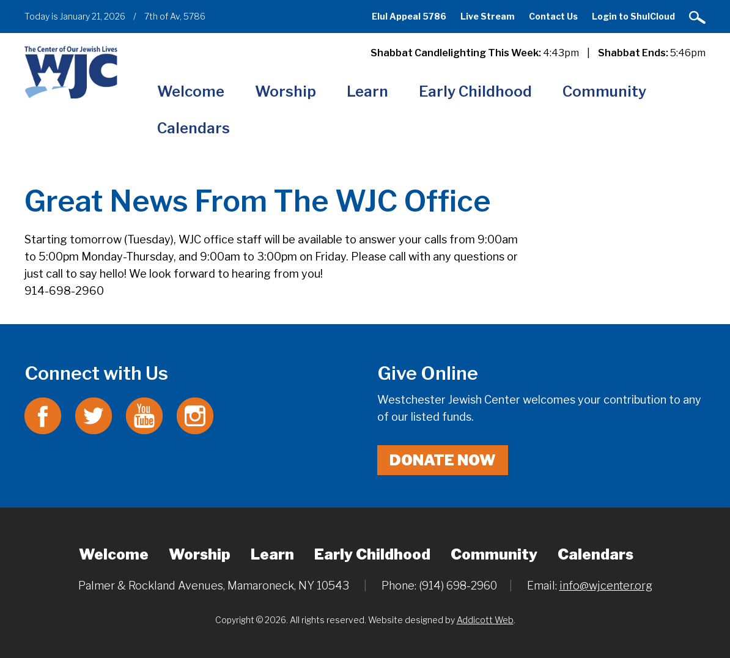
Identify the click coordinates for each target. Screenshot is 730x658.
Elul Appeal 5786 (409, 16)
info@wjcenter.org (605, 585)
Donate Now (442, 460)
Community (604, 91)
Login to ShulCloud (633, 16)
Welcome (190, 91)
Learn (367, 91)
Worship (285, 91)
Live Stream (487, 16)
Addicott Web (485, 620)
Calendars (193, 128)
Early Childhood (475, 91)
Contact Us (553, 16)
